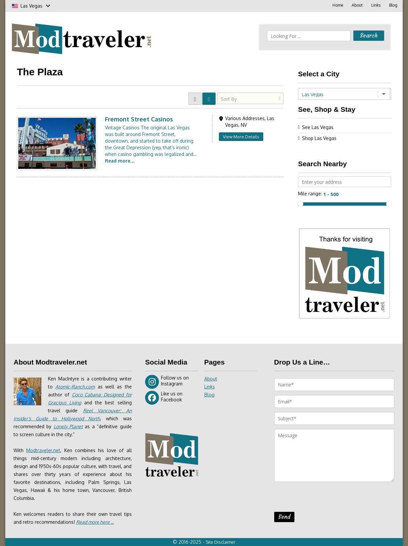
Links (376, 5)
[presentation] (324, 499)
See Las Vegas (317, 127)
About (357, 5)
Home (337, 5)
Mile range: (310, 193)
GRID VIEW (195, 99)
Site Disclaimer (220, 542)
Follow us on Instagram (167, 382)
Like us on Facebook (163, 398)
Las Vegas (31, 6)
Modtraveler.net (43, 450)
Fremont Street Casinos (139, 119)
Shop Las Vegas (319, 138)
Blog (393, 5)
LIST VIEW (209, 99)
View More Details (241, 136)
